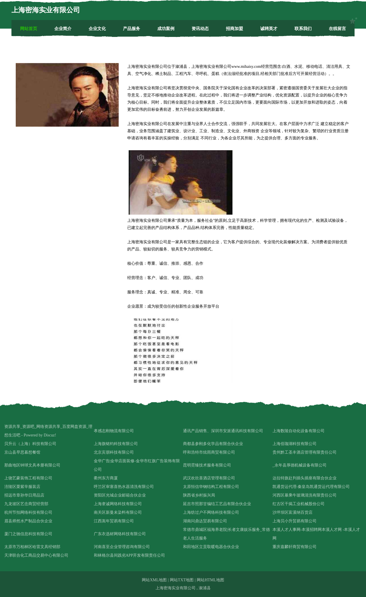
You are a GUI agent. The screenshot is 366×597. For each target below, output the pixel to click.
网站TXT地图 (182, 580)
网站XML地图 (154, 580)
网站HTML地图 (210, 580)
